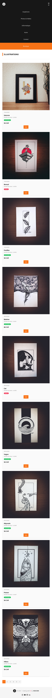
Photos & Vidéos (26, 19)
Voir (26, 127)
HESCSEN (36, 691)
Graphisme (26, 12)
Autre (26, 32)
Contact (26, 39)
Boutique (26, 46)
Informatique (26, 25)
